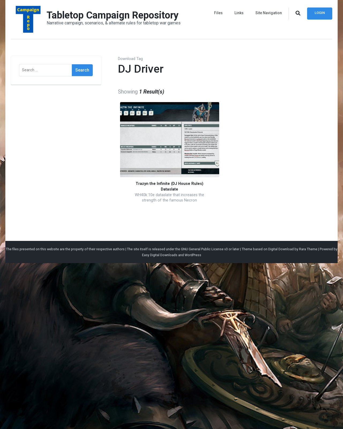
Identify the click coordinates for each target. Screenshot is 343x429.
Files (218, 13)
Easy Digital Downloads (159, 255)
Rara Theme (308, 249)
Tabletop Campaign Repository (112, 15)
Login (320, 13)
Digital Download (281, 249)
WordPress (193, 255)
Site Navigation (268, 13)
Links (239, 13)
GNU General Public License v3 (204, 249)
